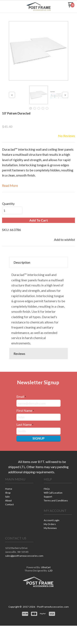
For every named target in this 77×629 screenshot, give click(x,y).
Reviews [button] (19, 353)
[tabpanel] (38, 308)
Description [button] (22, 262)
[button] (9, 6)
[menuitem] (19, 489)
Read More (10, 185)
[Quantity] (12, 210)
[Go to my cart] (71, 6)
